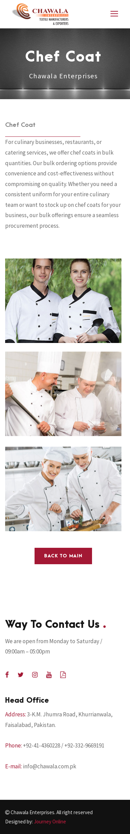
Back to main (63, 555)
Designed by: (35, 821)
